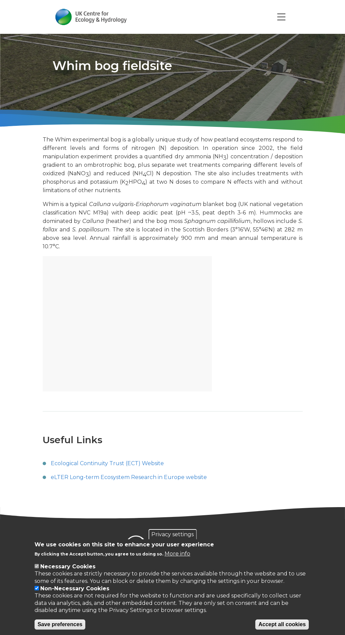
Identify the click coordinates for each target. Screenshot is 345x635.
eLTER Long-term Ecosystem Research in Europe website (129, 477)
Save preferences (60, 624)
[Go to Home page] (91, 16)
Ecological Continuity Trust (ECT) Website (107, 463)
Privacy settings (172, 534)
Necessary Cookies (67, 566)
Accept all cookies (282, 624)
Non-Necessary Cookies (74, 588)
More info (177, 553)
